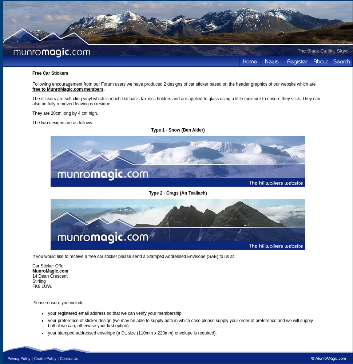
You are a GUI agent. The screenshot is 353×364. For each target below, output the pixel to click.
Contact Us (69, 359)
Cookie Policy (45, 359)
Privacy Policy (19, 359)
